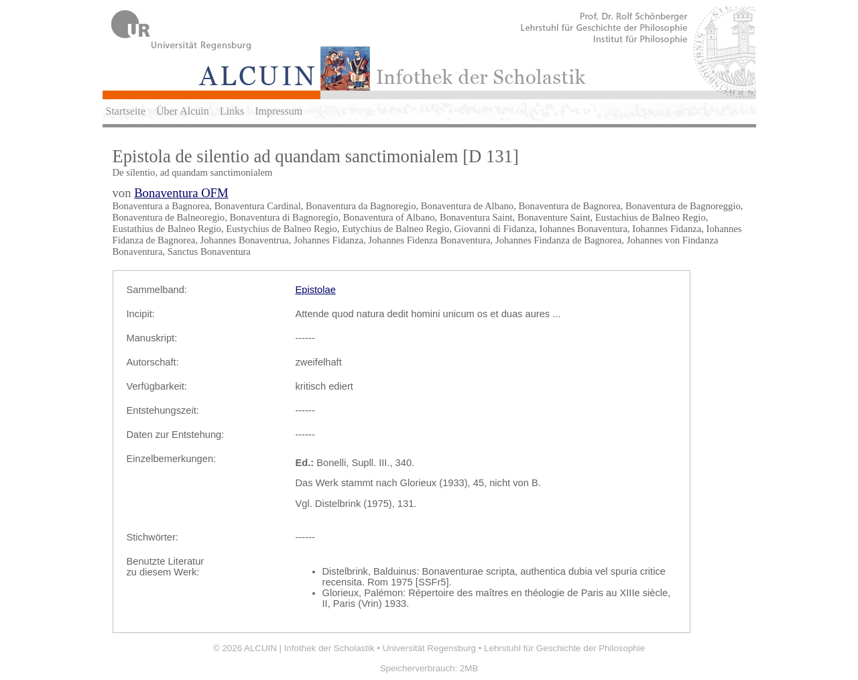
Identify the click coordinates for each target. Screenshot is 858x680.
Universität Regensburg (429, 648)
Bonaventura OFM (181, 193)
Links (232, 111)
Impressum (278, 111)
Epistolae (316, 289)
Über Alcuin (182, 111)
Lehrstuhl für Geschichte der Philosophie (564, 648)
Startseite (126, 111)
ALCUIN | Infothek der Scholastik (309, 648)
